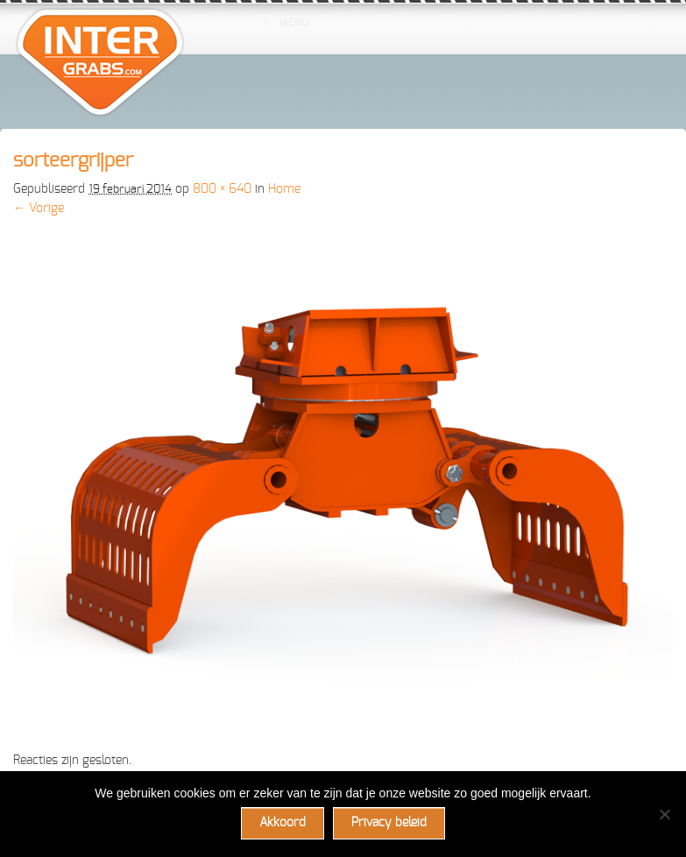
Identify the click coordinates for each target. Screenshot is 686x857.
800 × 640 (222, 189)
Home (284, 189)
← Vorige (38, 208)
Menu (283, 23)
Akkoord (282, 823)
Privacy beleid (389, 823)
